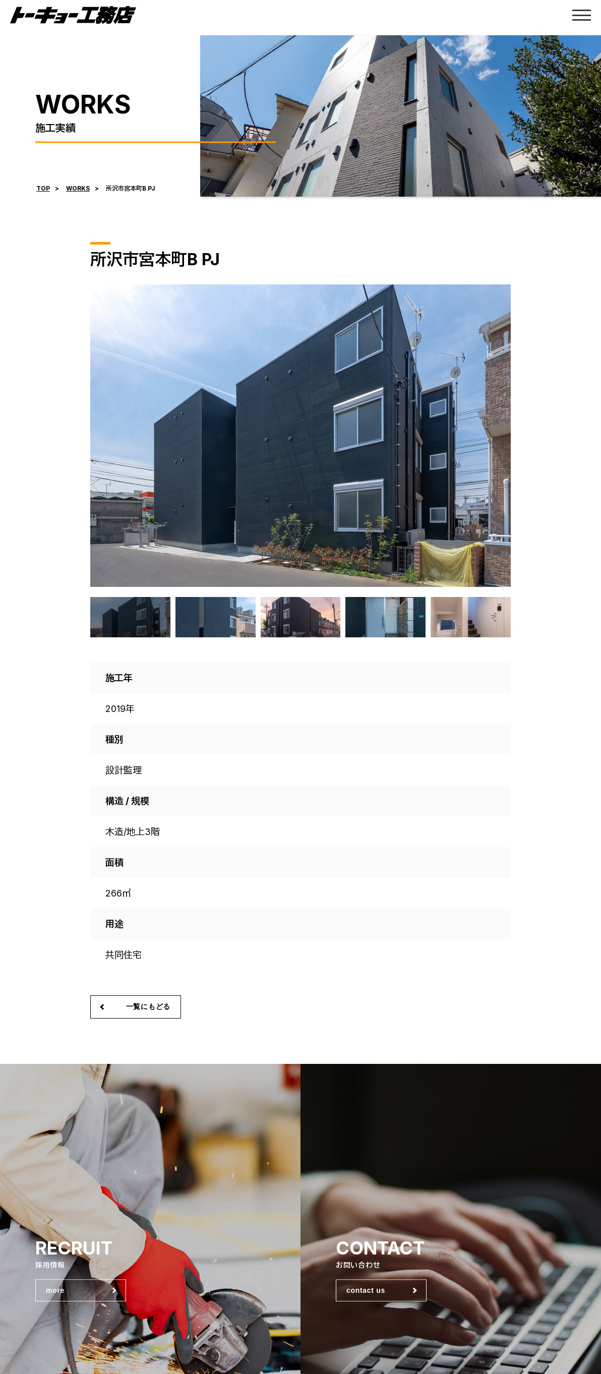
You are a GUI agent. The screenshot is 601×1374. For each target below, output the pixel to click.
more (55, 1291)
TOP (43, 188)
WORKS (78, 188)
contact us (365, 1291)
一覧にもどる (148, 1006)
